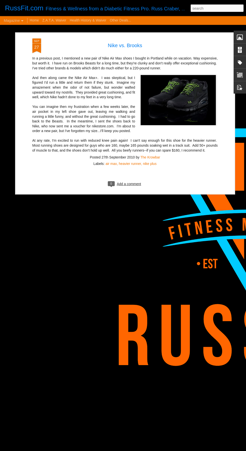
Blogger (155, 448)
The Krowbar (150, 100)
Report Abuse (169, 448)
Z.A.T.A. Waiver (54, 20)
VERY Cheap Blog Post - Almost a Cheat (56, 368)
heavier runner (130, 107)
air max (111, 107)
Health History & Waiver (88, 20)
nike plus (150, 107)
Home (34, 20)
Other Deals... (120, 20)
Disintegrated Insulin (94, 389)
